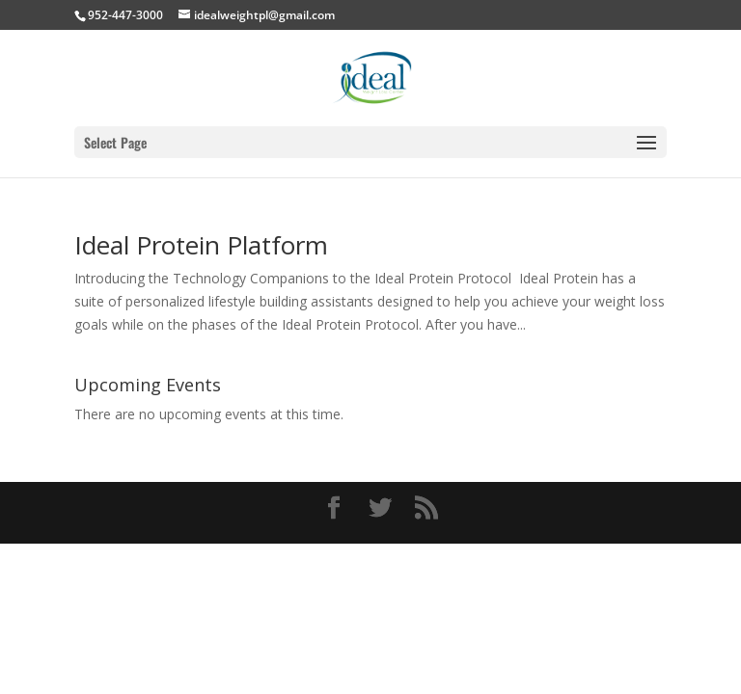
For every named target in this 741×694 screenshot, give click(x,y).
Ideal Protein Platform (201, 244)
